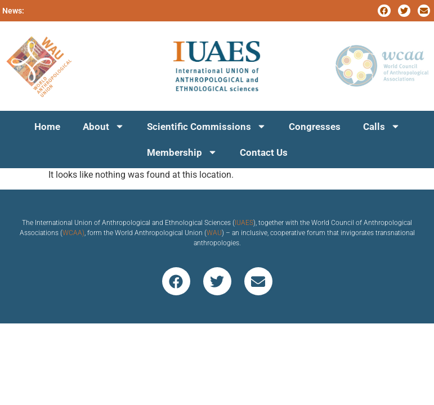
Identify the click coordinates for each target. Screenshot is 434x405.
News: (13, 10)
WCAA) (73, 233)
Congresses (315, 126)
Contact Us (264, 152)
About (103, 126)
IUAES (244, 223)
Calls (381, 126)
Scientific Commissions (206, 126)
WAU (214, 233)
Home (47, 126)
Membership (182, 152)
